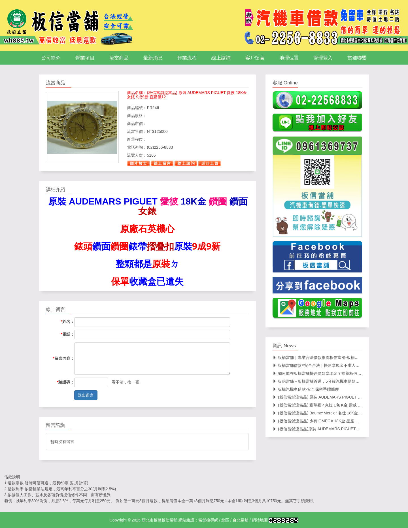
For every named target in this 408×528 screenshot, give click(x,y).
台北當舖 (240, 520)
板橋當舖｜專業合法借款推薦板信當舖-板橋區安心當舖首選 (327, 357)
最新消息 (153, 58)
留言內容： (63, 358)
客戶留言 (255, 58)
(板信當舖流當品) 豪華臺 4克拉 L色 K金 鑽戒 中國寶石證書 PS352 (334, 405)
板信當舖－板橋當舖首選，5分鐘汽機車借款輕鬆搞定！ (324, 381)
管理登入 (323, 58)
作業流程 (187, 58)
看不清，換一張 (125, 382)
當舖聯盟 (357, 58)
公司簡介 (51, 58)
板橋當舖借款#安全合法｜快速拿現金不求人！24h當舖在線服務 (331, 365)
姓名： (67, 321)
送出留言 (86, 395)
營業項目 (85, 58)
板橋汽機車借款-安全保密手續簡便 (306, 389)
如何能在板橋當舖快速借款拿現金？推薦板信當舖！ (321, 373)
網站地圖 (260, 520)
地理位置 (289, 58)
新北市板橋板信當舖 (159, 520)
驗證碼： (65, 382)
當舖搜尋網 (208, 520)
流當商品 (119, 58)
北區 (225, 520)
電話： (67, 334)
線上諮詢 (221, 58)
